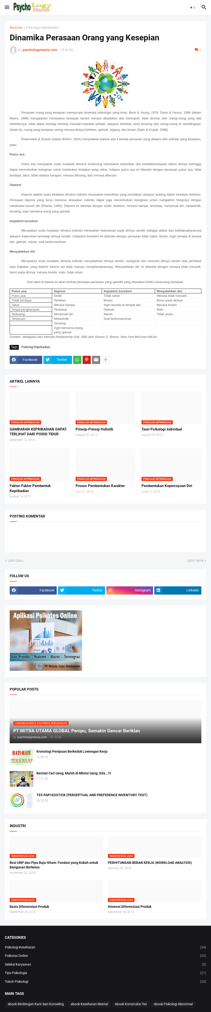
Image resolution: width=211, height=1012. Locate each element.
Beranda (16, 27)
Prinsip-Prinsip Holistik (94, 429)
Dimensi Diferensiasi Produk (129, 907)
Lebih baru (15, 560)
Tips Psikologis (105, 973)
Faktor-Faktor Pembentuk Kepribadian (30, 488)
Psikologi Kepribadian (42, 27)
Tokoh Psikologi (105, 981)
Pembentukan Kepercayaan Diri (166, 486)
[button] (6, 7)
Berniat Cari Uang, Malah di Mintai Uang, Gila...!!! (73, 773)
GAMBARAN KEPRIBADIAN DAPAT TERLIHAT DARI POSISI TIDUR (38, 431)
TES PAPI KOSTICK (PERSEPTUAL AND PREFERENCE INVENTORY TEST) (92, 795)
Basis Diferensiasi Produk (29, 907)
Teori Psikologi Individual (161, 429)
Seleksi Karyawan (105, 964)
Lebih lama (195, 560)
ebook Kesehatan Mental (89, 1004)
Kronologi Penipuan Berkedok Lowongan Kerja (72, 751)
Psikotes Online (105, 956)
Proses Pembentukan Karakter (100, 486)
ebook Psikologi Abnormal (173, 1004)
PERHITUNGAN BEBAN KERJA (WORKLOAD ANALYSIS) (150, 863)
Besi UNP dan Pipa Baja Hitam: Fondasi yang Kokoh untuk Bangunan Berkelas (54, 865)
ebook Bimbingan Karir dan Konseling (36, 1004)
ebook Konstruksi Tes (131, 1004)
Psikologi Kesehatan (105, 947)
